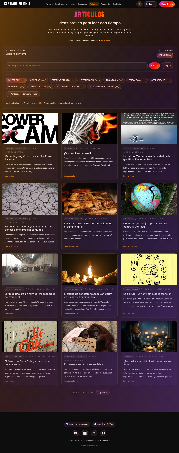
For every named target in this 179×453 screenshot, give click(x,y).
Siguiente (102, 392)
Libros (72, 4)
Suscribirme (167, 4)
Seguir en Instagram (77, 424)
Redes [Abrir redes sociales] (150, 4)
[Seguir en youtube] (76, 433)
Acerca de (105, 4)
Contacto (117, 4)
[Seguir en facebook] (103, 433)
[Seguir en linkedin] (85, 433)
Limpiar (167, 65)
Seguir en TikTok (103, 424)
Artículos (94, 4)
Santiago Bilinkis (17, 4)
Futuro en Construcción (56, 4)
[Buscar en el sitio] (139, 4)
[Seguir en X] (94, 433)
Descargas (82, 4)
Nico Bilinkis (105, 440)
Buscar (154, 65)
